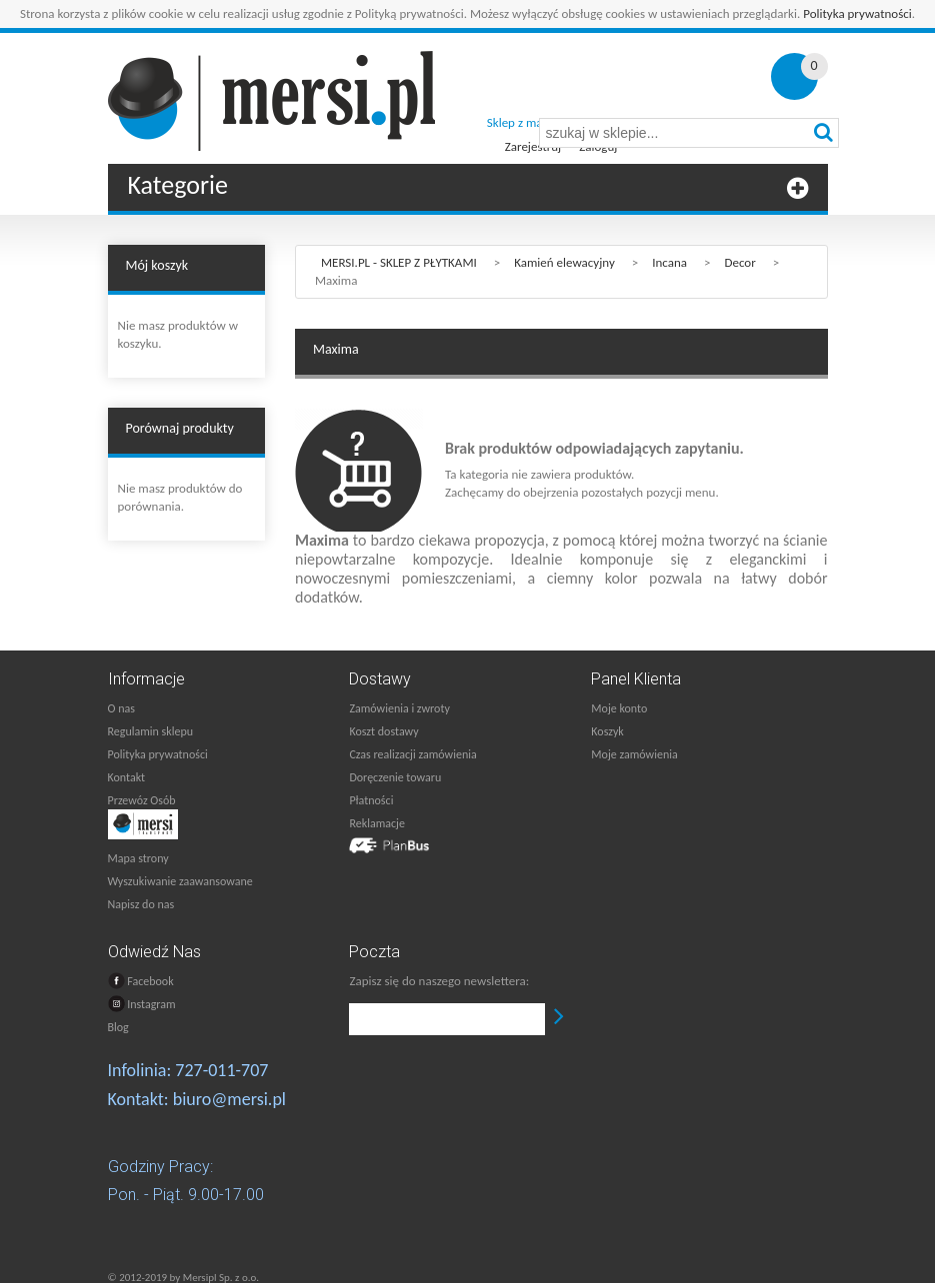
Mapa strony (138, 858)
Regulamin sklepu (151, 731)
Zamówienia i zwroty (399, 708)
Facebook (141, 980)
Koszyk (607, 731)
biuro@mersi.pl (229, 1099)
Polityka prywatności (857, 13)
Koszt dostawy (383, 731)
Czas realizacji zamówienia (412, 754)
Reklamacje (376, 823)
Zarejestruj (533, 146)
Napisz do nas (141, 904)
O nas (121, 708)
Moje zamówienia (634, 754)
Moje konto (619, 708)
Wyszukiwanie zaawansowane (180, 881)
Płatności (371, 800)
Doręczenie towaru (395, 777)
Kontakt (127, 777)
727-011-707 (221, 1070)
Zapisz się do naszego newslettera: (439, 980)
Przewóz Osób (142, 800)
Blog (118, 1027)
